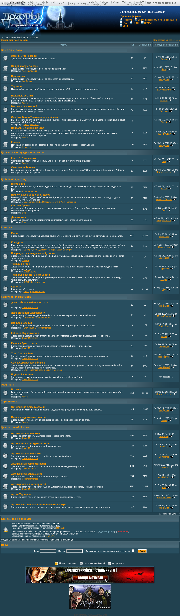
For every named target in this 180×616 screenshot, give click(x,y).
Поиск (134, 23)
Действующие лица (14, 179)
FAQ (123, 23)
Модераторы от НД (51, 202)
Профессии (18, 76)
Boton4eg (164, 447)
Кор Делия (27, 81)
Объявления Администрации (28, 407)
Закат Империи (38, 282)
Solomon (164, 111)
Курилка (16, 286)
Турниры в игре (20, 264)
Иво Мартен (164, 357)
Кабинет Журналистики (25, 333)
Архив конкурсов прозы (25, 433)
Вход (124, 26)
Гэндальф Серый (37, 370)
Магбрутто (50, 536)
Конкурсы (17, 242)
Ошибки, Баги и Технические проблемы (34, 117)
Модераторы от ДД (32, 202)
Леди (33, 271)
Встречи (16, 389)
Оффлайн (7, 384)
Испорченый (164, 247)
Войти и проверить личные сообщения (156, 20)
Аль (164, 487)
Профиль (126, 20)
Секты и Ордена (20, 205)
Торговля (16, 86)
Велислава (164, 258)
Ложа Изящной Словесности (28, 312)
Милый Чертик (164, 316)
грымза (25, 260)
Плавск (164, 420)
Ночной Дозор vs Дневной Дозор (30, 194)
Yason (164, 59)
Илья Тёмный (164, 367)
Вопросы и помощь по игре (27, 128)
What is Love (164, 477)
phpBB (84, 615)
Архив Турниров (21, 494)
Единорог (26, 147)
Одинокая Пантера (46, 250)
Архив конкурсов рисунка (26, 474)
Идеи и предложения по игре (28, 417)
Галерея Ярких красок (24, 343)
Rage (164, 69)
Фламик (164, 100)
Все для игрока (11, 50)
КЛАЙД (27, 271)
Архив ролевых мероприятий (29, 484)
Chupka (163, 279)
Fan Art (15, 233)
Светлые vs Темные (23, 167)
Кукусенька (29, 318)
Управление (9, 401)
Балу (164, 290)
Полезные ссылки (22, 95)
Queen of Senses (164, 199)
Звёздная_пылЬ (164, 221)
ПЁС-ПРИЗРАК (164, 134)
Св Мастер (164, 457)
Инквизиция (18, 184)
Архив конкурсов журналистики (30, 443)
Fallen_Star (164, 236)
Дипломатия (18, 217)
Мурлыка (34, 124)
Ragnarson (164, 269)
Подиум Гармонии (22, 374)
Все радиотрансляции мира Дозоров (33, 253)
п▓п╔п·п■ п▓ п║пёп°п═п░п (162, 3)
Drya (24, 213)
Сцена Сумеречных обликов (28, 362)
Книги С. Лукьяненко (23, 158)
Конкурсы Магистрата (16, 296)
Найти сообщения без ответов (166, 40)
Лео (35, 250)
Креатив (6, 227)
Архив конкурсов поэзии (26, 453)
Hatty (164, 161)
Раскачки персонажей (24, 106)
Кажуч (164, 336)
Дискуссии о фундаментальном (22, 152)
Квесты (15, 142)
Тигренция (164, 347)
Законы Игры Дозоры (24, 56)
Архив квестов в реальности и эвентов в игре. (39, 504)
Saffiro (164, 189)
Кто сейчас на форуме (16, 519)
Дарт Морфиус (164, 90)
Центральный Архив (15, 427)
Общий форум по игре (24, 66)
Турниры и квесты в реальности (30, 274)
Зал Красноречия (21, 323)
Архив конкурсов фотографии (29, 463)
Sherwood (163, 436)
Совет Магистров (65, 250)
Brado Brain (164, 326)
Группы (146, 23)
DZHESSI (60, 528)
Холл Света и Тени (22, 353)
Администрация (29, 71)
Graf (25, 370)
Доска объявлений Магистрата (29, 302)
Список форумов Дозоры (14, 40)
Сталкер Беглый (164, 172)
